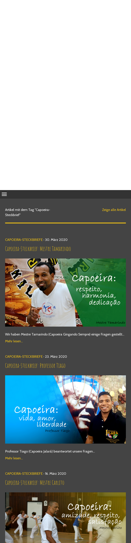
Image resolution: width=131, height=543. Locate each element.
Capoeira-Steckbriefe (24, 240)
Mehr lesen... (14, 341)
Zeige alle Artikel (114, 210)
